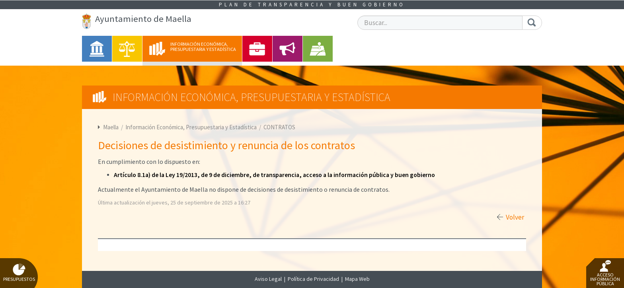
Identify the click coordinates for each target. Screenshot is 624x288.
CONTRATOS (279, 127)
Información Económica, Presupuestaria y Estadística (191, 127)
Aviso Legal (268, 278)
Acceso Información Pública (605, 273)
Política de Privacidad (313, 278)
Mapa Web (357, 278)
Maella (111, 127)
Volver (515, 217)
